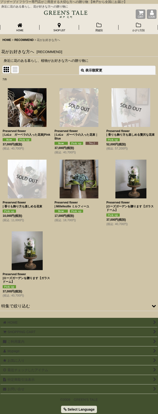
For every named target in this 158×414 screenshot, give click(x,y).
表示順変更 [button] (91, 70)
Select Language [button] (79, 409)
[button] (79, 306)
